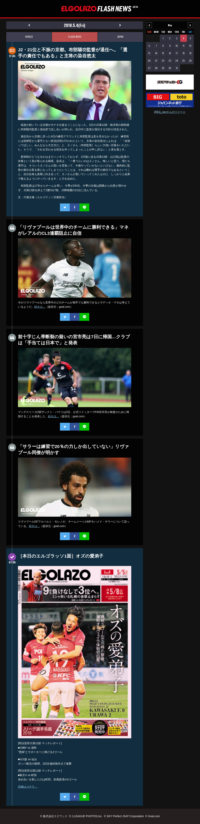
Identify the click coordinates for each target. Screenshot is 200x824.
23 (170, 60)
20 (149, 60)
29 (163, 68)
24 (176, 60)
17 (177, 53)
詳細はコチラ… (27, 786)
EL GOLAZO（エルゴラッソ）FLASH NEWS (100, 9)
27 (149, 68)
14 (156, 53)
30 (170, 68)
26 (190, 60)
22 (163, 60)
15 (163, 53)
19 (190, 53)
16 (170, 53)
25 (183, 60)
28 (156, 68)
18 (184, 53)
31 (177, 68)
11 (183, 45)
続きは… (39, 306)
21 (156, 60)
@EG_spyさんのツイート (170, 111)
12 (190, 45)
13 (149, 53)
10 (177, 45)
